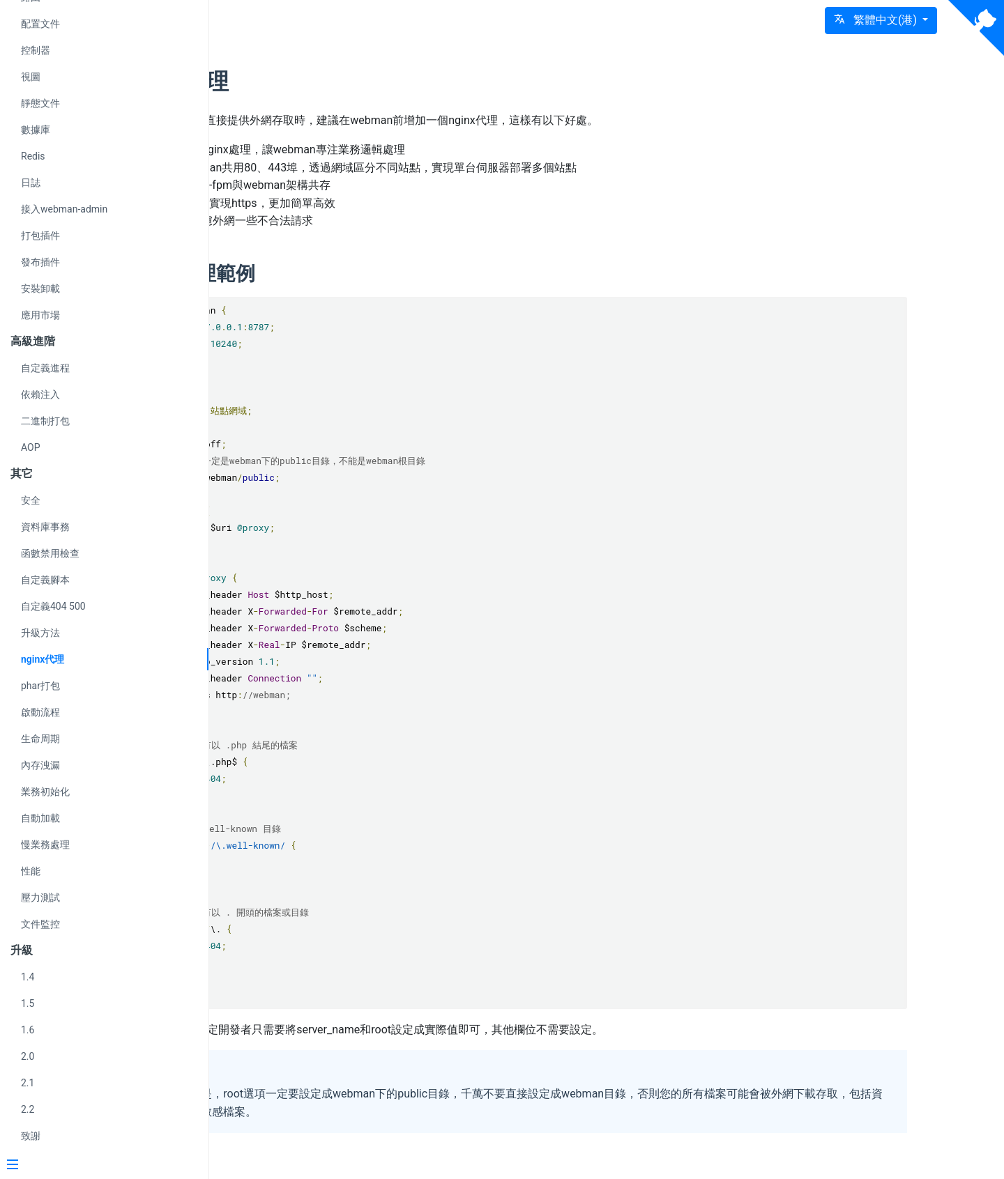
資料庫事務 (45, 526)
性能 (30, 871)
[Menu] (99, 1166)
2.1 (27, 1082)
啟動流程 (40, 712)
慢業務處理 (45, 844)
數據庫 (35, 129)
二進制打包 (45, 420)
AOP (30, 447)
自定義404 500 (53, 606)
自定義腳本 (45, 579)
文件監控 (40, 924)
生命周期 (40, 738)
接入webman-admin (64, 209)
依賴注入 (40, 394)
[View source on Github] (976, 28)
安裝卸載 (40, 288)
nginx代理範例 (352, 273)
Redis (33, 156)
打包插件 (40, 235)
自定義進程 (45, 367)
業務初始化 (45, 791)
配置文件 (40, 23)
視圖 (30, 76)
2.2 (27, 1109)
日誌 (30, 182)
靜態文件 (40, 103)
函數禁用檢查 (50, 553)
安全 (30, 500)
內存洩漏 (40, 765)
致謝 (30, 1135)
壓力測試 (40, 897)
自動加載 (40, 818)
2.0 (27, 1056)
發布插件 (40, 262)
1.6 (27, 1029)
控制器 (35, 50)
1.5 (27, 1003)
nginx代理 (42, 659)
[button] (881, 20)
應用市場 (40, 315)
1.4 (27, 976)
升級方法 (40, 632)
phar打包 (40, 685)
